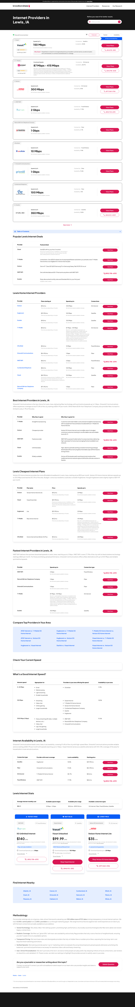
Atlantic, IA (27, 891)
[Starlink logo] (20, 213)
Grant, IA (26, 895)
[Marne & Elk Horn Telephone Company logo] (20, 130)
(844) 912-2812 (110, 50)
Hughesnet (20, 313)
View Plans (110, 46)
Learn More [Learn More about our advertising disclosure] (89, 1)
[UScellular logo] (20, 151)
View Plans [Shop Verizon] (110, 267)
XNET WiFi (20, 360)
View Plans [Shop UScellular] (110, 346)
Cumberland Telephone (24, 368)
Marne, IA (108, 895)
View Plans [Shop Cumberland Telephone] (110, 368)
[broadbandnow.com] (21, 6)
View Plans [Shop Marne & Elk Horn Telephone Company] (110, 387)
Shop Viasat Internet (67, 862)
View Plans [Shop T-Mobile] (110, 260)
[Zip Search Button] (119, 22)
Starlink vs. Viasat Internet (65, 645)
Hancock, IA (80, 895)
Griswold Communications (25, 353)
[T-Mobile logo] (22, 65)
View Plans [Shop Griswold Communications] (110, 354)
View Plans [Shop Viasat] (110, 250)
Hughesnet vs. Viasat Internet (31, 645)
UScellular (20, 346)
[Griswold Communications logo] (20, 172)
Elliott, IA (108, 891)
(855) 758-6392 (109, 112)
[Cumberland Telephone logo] (20, 192)
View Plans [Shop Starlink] (110, 280)
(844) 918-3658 (110, 71)
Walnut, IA (79, 899)
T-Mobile (20, 327)
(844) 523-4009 (110, 215)
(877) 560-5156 (109, 91)
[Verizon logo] (20, 89)
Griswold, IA (54, 895)
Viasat (19, 375)
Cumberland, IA (81, 891)
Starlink (19, 320)
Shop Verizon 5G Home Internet (103, 859)
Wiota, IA (108, 899)
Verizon (19, 306)
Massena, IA (27, 899)
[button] (93, 6)
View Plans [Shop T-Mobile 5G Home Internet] (110, 774)
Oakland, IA (54, 899)
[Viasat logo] (21, 44)
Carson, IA (53, 891)
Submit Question (108, 964)
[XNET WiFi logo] (20, 110)
